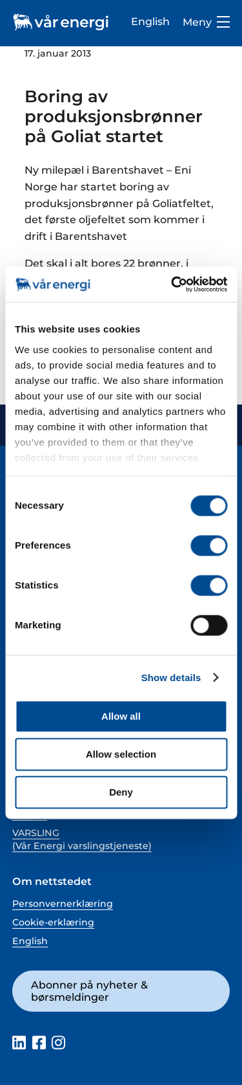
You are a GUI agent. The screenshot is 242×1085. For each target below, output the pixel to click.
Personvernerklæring (62, 903)
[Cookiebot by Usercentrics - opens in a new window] (172, 284)
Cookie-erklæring (53, 922)
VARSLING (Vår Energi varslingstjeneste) (82, 839)
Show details (171, 677)
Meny (206, 22)
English (150, 21)
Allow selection (121, 754)
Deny (121, 792)
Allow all (121, 716)
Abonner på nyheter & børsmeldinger (89, 990)
